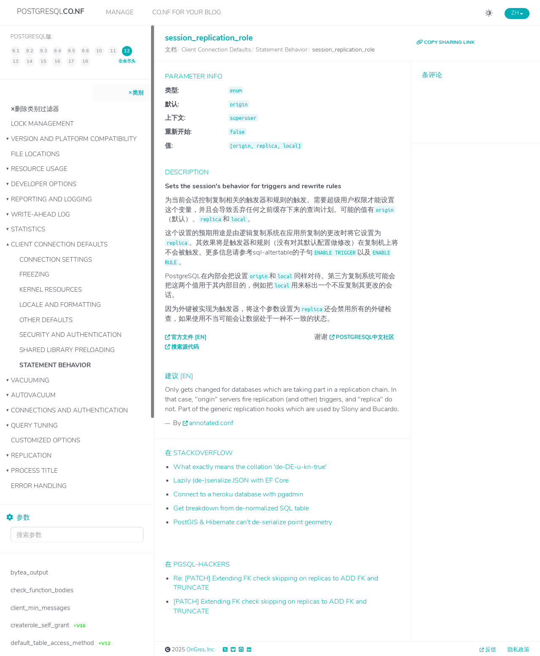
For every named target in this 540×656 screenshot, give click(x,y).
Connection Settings (55, 259)
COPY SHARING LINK (445, 42)
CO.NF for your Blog (186, 12)
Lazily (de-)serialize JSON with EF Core (231, 480)
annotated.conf (211, 423)
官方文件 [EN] (189, 337)
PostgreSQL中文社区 (365, 337)
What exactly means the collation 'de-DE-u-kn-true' (250, 467)
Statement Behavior (55, 365)
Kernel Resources (50, 289)
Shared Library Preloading (67, 350)
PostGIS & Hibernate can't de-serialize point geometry (252, 522)
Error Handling (39, 486)
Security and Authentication (70, 335)
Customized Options (45, 440)
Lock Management (42, 123)
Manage (120, 12)
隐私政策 (518, 649)
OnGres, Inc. (200, 649)
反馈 (490, 649)
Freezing (34, 274)
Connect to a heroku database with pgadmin (238, 494)
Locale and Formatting (60, 305)
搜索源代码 (185, 347)
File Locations (35, 154)
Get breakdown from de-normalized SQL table (241, 508)
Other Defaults (46, 320)
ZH (517, 13)
